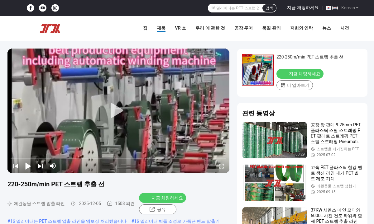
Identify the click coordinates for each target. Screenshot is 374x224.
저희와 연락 (301, 28)
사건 (344, 28)
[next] (40, 165)
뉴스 (326, 28)
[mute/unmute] (53, 165)
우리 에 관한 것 (210, 28)
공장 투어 (243, 28)
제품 (161, 28)
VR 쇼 (180, 28)
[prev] (15, 165)
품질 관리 (271, 28)
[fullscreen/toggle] (221, 165)
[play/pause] (28, 165)
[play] (118, 111)
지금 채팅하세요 (303, 7)
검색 (269, 8)
